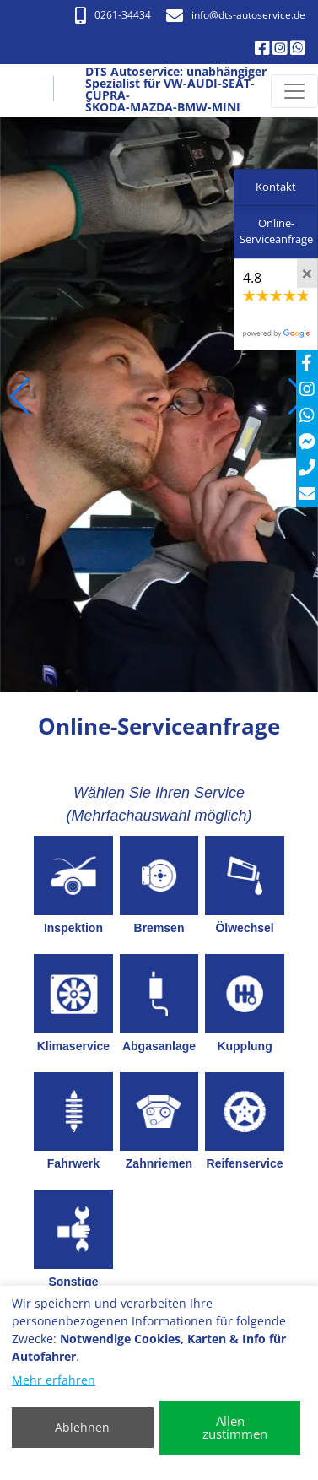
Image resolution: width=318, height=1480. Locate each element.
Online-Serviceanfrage (276, 231)
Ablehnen (82, 1427)
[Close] (307, 273)
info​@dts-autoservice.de (235, 15)
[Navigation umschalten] (294, 91)
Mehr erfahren (53, 1380)
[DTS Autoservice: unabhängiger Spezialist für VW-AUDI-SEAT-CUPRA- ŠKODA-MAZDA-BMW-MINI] (31, 91)
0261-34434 (113, 15)
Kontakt (276, 186)
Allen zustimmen (234, 1427)
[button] (19, 396)
